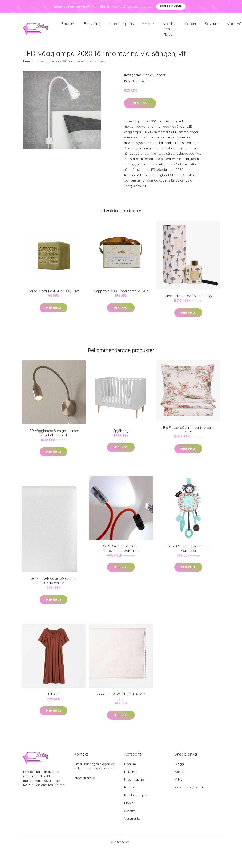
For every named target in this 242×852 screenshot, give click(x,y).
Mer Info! (140, 106)
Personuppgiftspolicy (190, 790)
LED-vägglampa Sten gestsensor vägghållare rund (53, 436)
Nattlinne (53, 697)
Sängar (160, 78)
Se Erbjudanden (171, 6)
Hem (26, 64)
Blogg (179, 767)
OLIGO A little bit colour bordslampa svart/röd (121, 551)
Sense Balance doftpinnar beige (188, 299)
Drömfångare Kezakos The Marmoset (188, 551)
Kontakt (180, 775)
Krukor (148, 25)
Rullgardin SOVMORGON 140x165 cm (121, 699)
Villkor (179, 782)
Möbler (190, 25)
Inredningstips (121, 25)
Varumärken (133, 821)
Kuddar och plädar (169, 30)
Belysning (92, 25)
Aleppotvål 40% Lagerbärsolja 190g (121, 294)
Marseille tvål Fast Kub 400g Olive (53, 294)
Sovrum (212, 25)
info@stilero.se (85, 781)
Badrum (68, 25)
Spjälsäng (121, 434)
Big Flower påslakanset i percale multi (188, 432)
